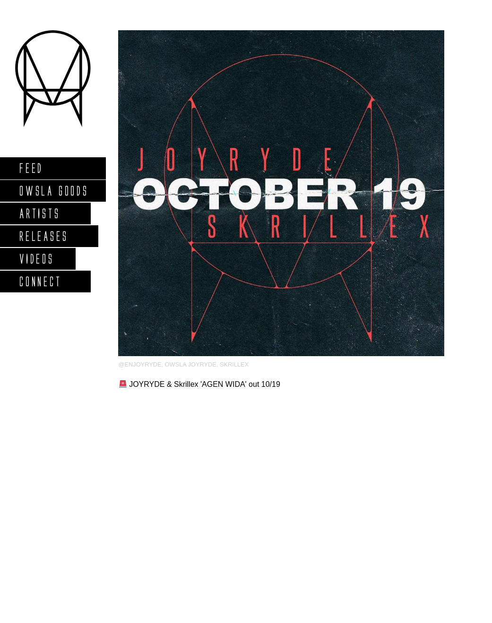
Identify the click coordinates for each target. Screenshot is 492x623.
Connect (40, 281)
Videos (36, 258)
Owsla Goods (53, 190)
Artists (39, 213)
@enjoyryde (139, 364)
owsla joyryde (190, 364)
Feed (31, 168)
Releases (43, 236)
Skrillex (234, 364)
